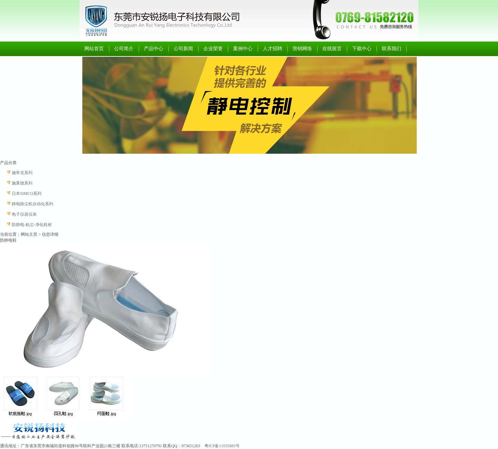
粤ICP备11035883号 (222, 445)
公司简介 (123, 48)
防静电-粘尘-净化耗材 (32, 224)
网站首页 (94, 48)
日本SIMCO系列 (27, 193)
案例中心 (242, 48)
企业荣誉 (213, 48)
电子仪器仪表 (24, 214)
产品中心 (153, 48)
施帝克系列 (22, 172)
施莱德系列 (22, 183)
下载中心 (361, 48)
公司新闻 (183, 48)
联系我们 (391, 48)
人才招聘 (272, 48)
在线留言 (332, 48)
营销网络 (302, 48)
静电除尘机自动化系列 (32, 203)
